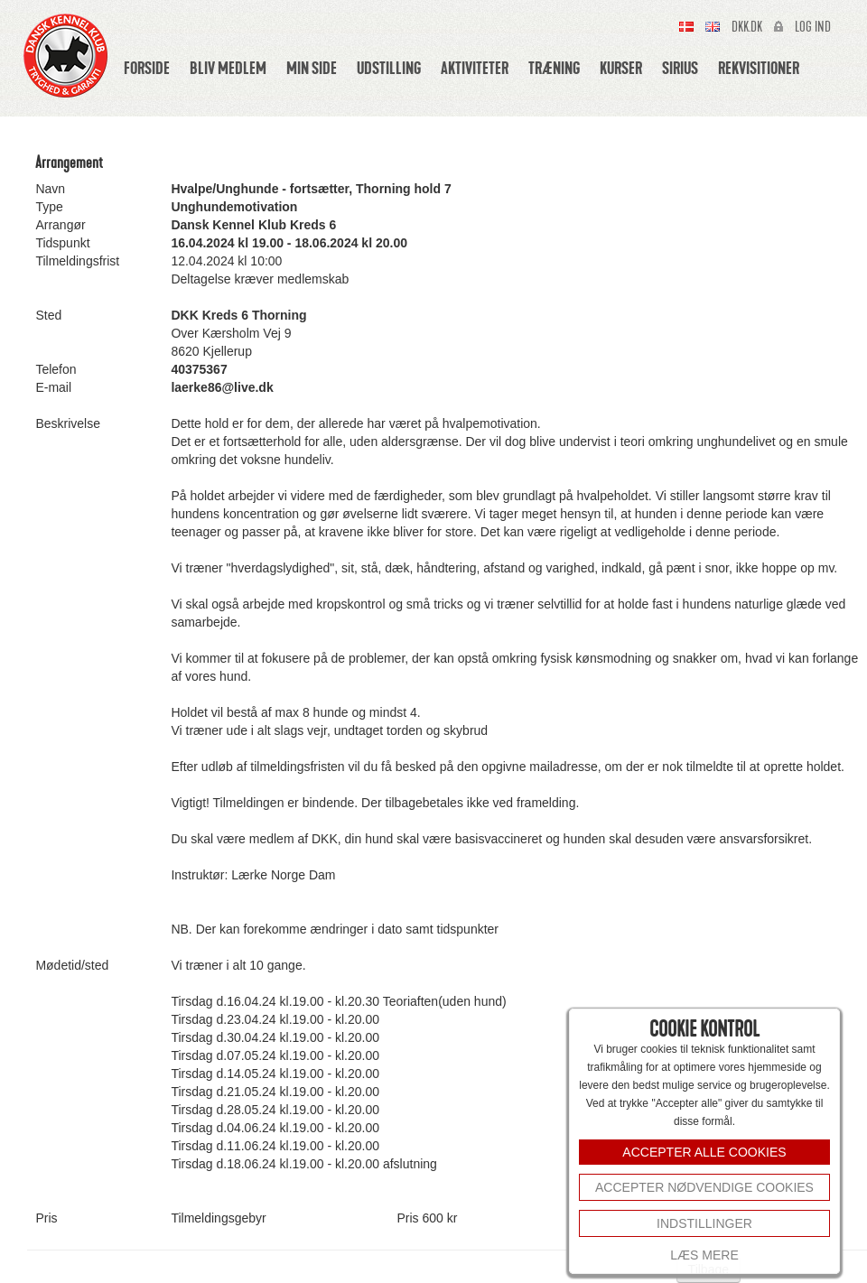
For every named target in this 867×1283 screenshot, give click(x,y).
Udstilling (389, 68)
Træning (554, 68)
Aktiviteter (474, 68)
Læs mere (704, 1255)
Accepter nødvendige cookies (704, 1187)
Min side (311, 68)
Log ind (813, 27)
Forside (147, 68)
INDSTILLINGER (704, 1223)
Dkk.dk (747, 27)
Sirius (680, 68)
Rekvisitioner (758, 68)
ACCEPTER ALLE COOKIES (704, 1152)
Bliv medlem (228, 68)
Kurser (621, 68)
